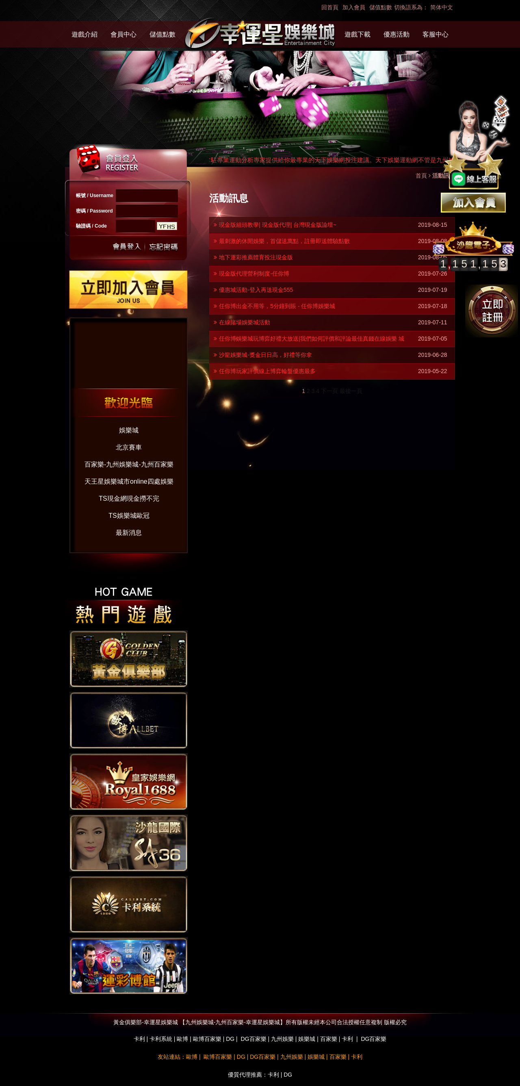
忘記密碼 (161, 247)
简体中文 (441, 7)
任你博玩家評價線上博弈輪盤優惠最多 (267, 371)
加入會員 (353, 7)
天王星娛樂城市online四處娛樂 (128, 481)
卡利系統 (161, 1039)
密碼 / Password (94, 211)
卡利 (139, 1039)
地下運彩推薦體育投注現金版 (256, 257)
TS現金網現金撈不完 (129, 498)
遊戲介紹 (85, 34)
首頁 (421, 175)
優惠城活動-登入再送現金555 (256, 290)
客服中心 (435, 34)
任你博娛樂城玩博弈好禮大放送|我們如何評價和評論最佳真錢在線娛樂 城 (311, 338)
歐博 (182, 1039)
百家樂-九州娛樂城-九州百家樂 (128, 464)
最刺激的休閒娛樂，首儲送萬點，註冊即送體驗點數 (284, 241)
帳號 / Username (94, 195)
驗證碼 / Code (91, 226)
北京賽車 (129, 447)
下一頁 (329, 391)
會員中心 (123, 34)
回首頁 (329, 7)
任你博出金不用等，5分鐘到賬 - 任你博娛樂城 (277, 306)
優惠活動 (397, 34)
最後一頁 (351, 391)
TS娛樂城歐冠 (128, 515)
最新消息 (129, 532)
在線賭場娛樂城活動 (244, 322)
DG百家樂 (253, 1039)
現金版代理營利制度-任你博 (254, 273)
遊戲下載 (357, 34)
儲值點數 (380, 7)
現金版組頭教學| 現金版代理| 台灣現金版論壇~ (277, 225)
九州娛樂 (282, 1039)
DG (230, 1039)
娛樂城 (129, 430)
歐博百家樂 (207, 1039)
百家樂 (328, 1039)
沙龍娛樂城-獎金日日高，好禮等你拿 (265, 355)
